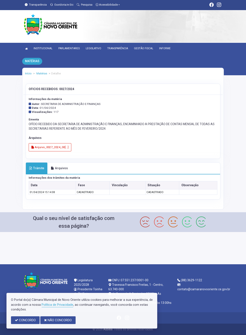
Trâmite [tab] (36, 168)
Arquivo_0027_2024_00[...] (50, 147)
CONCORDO (25, 320)
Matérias (41, 73)
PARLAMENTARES (69, 48)
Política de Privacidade (57, 305)
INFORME (165, 48)
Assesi (107, 329)
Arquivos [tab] (59, 168)
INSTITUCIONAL (43, 48)
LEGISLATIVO (93, 48)
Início (28, 73)
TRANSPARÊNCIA (117, 48)
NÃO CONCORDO (58, 320)
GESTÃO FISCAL (143, 48)
